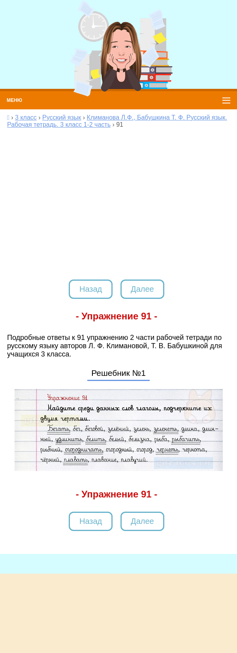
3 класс (26, 117)
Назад (90, 289)
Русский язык (61, 117)
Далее (142, 289)
